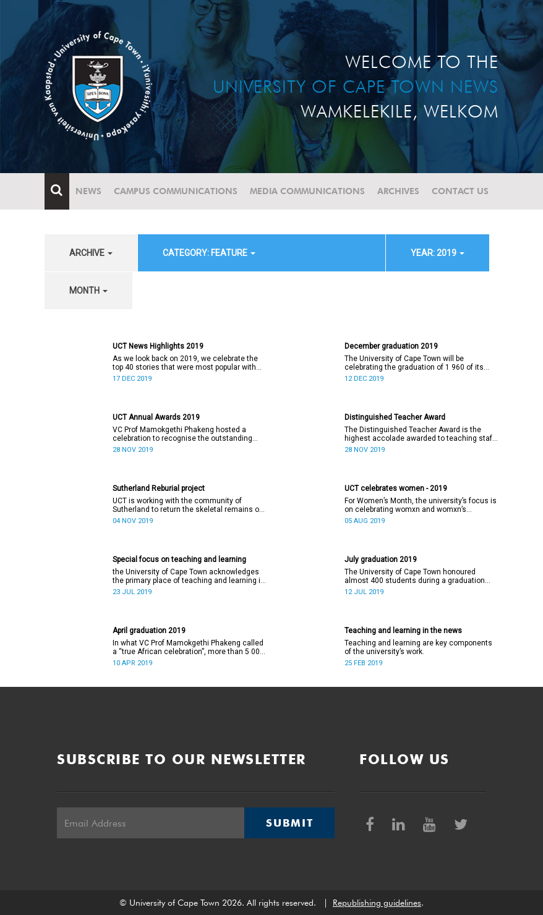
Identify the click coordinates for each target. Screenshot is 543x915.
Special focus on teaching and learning (179, 559)
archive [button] (91, 253)
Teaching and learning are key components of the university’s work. (418, 647)
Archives (398, 191)
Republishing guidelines (377, 903)
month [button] (88, 291)
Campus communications (175, 191)
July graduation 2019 (380, 559)
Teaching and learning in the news (403, 630)
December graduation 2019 (391, 346)
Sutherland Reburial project (159, 488)
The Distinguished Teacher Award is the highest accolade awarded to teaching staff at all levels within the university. (419, 434)
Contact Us (460, 191)
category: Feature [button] (209, 253)
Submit (289, 823)
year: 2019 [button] (437, 253)
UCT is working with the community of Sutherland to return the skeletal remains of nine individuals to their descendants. (187, 505)
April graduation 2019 (149, 630)
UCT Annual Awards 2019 (156, 417)
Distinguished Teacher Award (394, 417)
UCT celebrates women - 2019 (395, 488)
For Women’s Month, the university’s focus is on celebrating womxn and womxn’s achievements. (420, 505)
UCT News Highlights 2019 (158, 346)
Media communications (307, 191)
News (88, 191)
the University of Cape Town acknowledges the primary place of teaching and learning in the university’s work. (189, 576)
